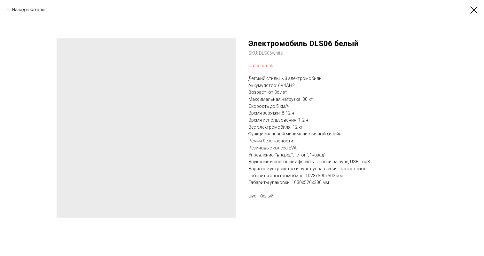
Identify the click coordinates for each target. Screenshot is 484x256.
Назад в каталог (29, 9)
